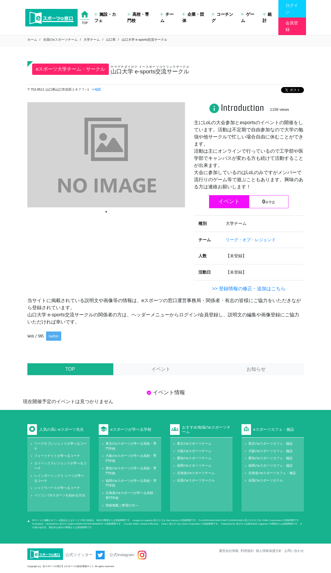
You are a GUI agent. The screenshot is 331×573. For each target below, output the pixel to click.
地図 (97, 89)
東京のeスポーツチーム (194, 443)
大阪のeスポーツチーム (194, 451)
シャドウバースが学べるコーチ (57, 488)
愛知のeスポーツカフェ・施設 (270, 458)
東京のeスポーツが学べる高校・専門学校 (131, 446)
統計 (267, 17)
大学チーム (92, 39)
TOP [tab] (70, 369)
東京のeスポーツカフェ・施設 (270, 443)
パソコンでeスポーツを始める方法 (59, 495)
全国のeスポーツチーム (60, 39)
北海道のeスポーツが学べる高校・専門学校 (131, 495)
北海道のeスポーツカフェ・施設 (272, 473)
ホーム (32, 39)
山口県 (111, 39)
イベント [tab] (160, 369)
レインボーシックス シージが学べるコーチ (59, 478)
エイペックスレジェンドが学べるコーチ (60, 465)
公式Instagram (127, 555)
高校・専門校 (138, 17)
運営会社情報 (229, 551)
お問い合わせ (294, 551)
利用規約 (247, 551)
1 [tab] (106, 212)
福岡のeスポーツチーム (194, 465)
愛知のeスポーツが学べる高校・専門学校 (131, 470)
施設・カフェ (105, 17)
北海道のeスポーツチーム (196, 473)
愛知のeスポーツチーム (194, 458)
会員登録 (291, 26)
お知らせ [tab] (256, 369)
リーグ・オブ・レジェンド (251, 239)
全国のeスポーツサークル (196, 480)
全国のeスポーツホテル (265, 480)
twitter (54, 336)
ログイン (291, 8)
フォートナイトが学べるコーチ (57, 455)
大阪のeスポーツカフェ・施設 (270, 451)
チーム (167, 17)
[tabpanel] (106, 154)
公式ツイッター (85, 555)
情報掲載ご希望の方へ (122, 505)
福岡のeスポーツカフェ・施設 (270, 465)
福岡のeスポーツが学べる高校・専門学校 (131, 483)
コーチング (222, 17)
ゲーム (247, 17)
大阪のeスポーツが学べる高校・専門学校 (131, 458)
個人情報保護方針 (269, 551)
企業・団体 (193, 17)
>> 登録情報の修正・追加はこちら (248, 288)
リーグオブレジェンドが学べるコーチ (60, 446)
